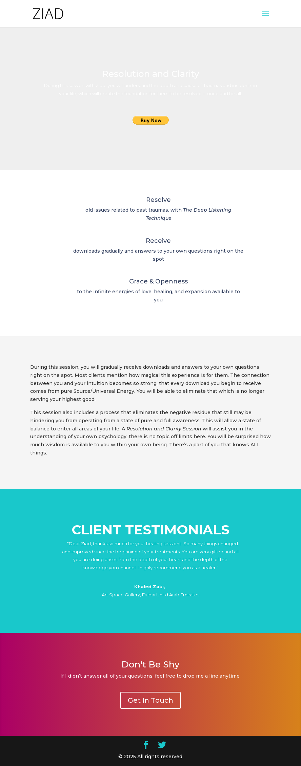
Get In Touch (150, 700)
